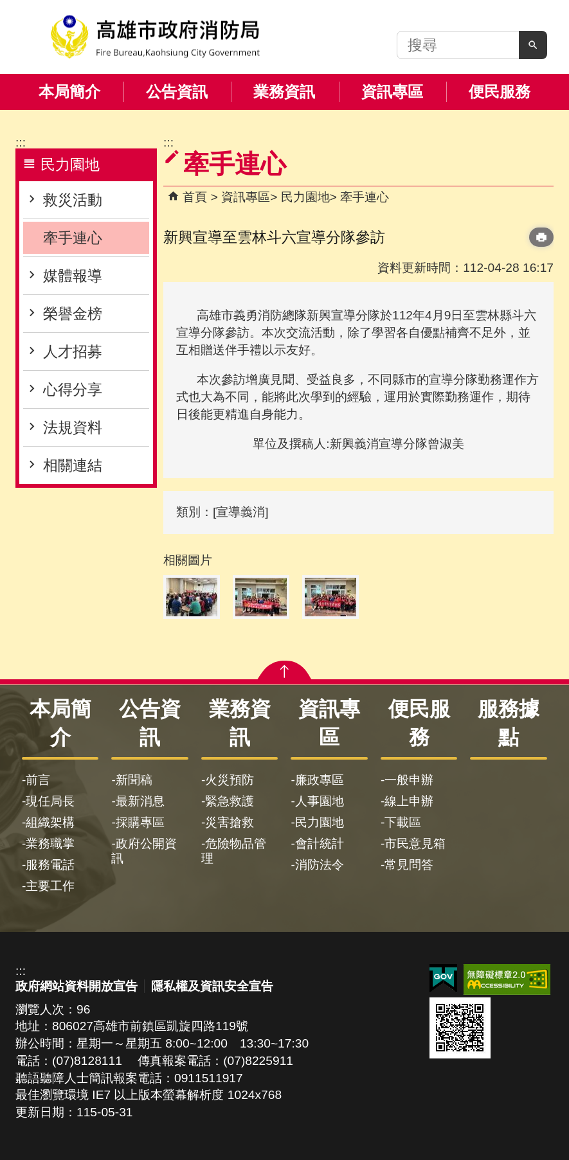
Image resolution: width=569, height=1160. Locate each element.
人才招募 (72, 351)
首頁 (195, 197)
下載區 (402, 822)
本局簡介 (69, 91)
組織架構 (50, 822)
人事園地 (319, 801)
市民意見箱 (415, 843)
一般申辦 (408, 780)
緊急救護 (229, 801)
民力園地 (305, 197)
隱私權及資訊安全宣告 (212, 986)
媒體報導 (72, 275)
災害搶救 (229, 822)
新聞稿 (134, 780)
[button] (533, 45)
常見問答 (408, 864)
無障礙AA (507, 979)
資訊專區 (392, 91)
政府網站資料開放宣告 (76, 986)
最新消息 (140, 801)
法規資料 (72, 427)
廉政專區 (319, 780)
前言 (38, 780)
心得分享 (72, 389)
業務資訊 (284, 91)
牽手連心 (72, 237)
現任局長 (50, 801)
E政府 (443, 978)
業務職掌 (50, 843)
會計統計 (319, 843)
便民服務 (499, 91)
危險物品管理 (233, 851)
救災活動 (72, 200)
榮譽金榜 (72, 313)
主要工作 (50, 886)
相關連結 (72, 465)
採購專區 (140, 822)
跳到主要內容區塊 (6, 6)
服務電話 (50, 864)
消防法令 (319, 864)
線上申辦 (408, 801)
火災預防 (229, 780)
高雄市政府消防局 (155, 36)
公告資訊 (177, 91)
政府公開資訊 (143, 851)
